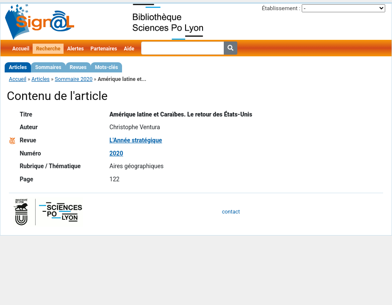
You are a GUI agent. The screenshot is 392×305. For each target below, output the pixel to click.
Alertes (75, 49)
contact (231, 211)
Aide (129, 49)
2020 (116, 153)
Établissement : (281, 8)
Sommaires (48, 67)
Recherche (48, 49)
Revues (78, 67)
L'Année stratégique (135, 140)
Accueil (20, 49)
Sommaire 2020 (73, 79)
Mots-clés (106, 67)
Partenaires (104, 49)
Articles (18, 67)
